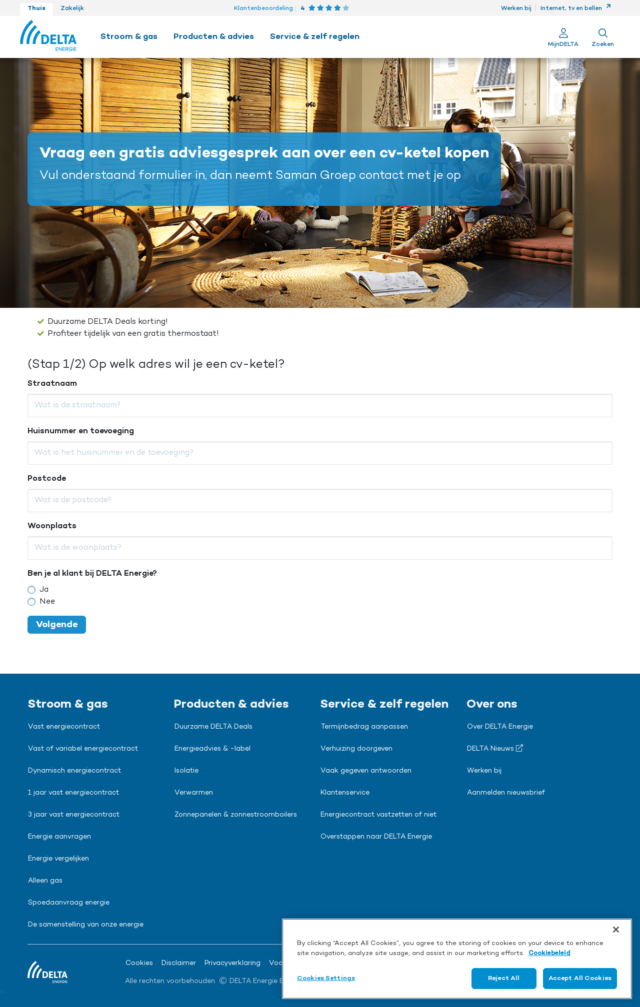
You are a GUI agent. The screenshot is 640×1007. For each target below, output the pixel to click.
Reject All (504, 978)
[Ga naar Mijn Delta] (563, 37)
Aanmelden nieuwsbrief (506, 793)
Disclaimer (179, 963)
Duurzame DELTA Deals (213, 727)
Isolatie (186, 771)
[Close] (616, 930)
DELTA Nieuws (495, 749)
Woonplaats (52, 526)
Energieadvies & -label (212, 749)
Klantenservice (345, 793)
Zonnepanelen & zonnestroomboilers (235, 815)
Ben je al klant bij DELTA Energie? (92, 574)
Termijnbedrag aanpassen (364, 727)
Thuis (37, 8)
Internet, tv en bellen (575, 8)
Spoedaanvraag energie (69, 903)
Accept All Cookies (580, 978)
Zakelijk (72, 8)
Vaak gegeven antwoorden (366, 771)
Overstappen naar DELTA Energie (376, 837)
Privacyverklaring (232, 963)
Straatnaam (52, 384)
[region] (457, 959)
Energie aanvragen (59, 837)
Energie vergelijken (58, 859)
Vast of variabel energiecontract (83, 749)
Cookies (139, 963)
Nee (47, 602)
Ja (44, 590)
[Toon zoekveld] (603, 37)
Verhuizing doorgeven (356, 749)
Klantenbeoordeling (263, 8)
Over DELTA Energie (500, 727)
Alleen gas (45, 881)
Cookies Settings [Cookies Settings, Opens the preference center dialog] (326, 978)
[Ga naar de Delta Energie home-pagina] (48, 37)
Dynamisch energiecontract (74, 771)
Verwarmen (193, 793)
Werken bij (516, 8)
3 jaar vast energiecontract (74, 815)
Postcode (47, 479)
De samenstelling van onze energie (86, 925)
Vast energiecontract (64, 727)
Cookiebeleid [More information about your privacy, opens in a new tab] (549, 953)
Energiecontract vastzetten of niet (378, 815)
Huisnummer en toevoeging (81, 431)
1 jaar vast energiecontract (73, 793)
